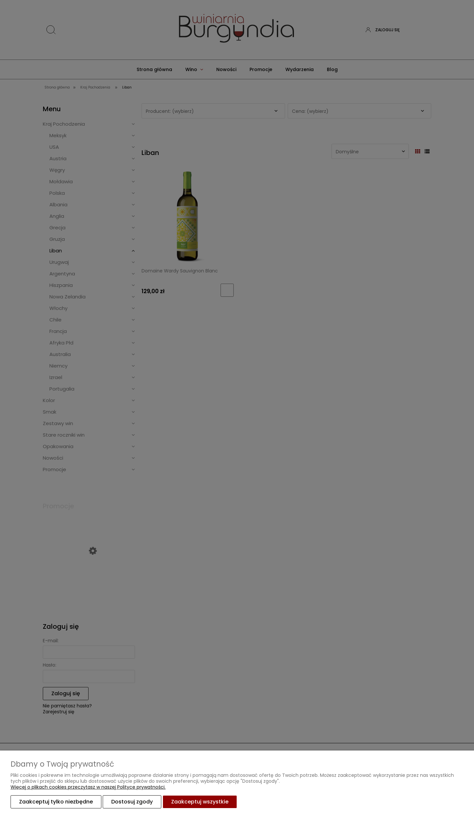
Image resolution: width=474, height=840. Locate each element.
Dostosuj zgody (132, 801)
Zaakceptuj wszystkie (199, 801)
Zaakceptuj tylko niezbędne (56, 801)
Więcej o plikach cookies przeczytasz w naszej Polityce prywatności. (88, 787)
